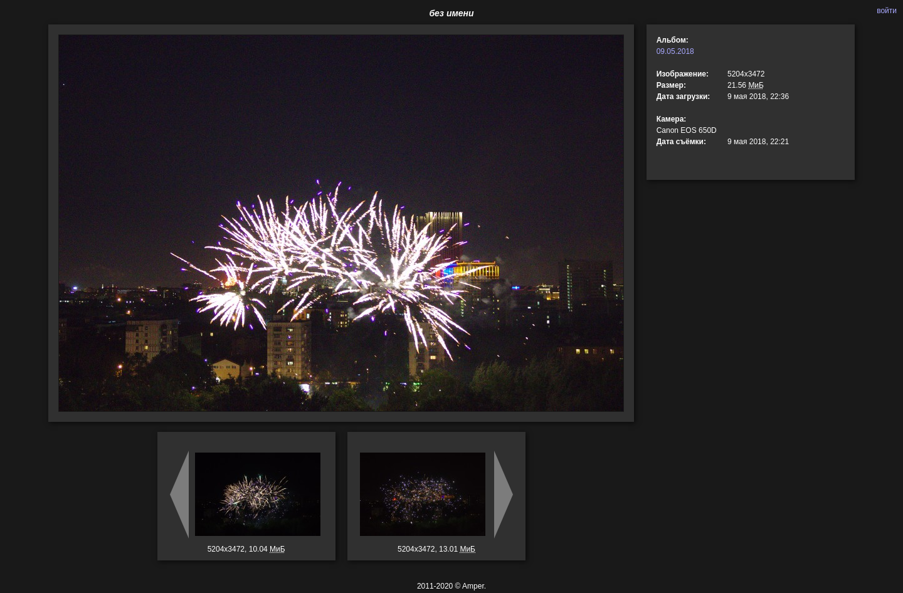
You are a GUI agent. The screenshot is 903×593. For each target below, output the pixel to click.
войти (887, 10)
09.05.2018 (675, 51)
